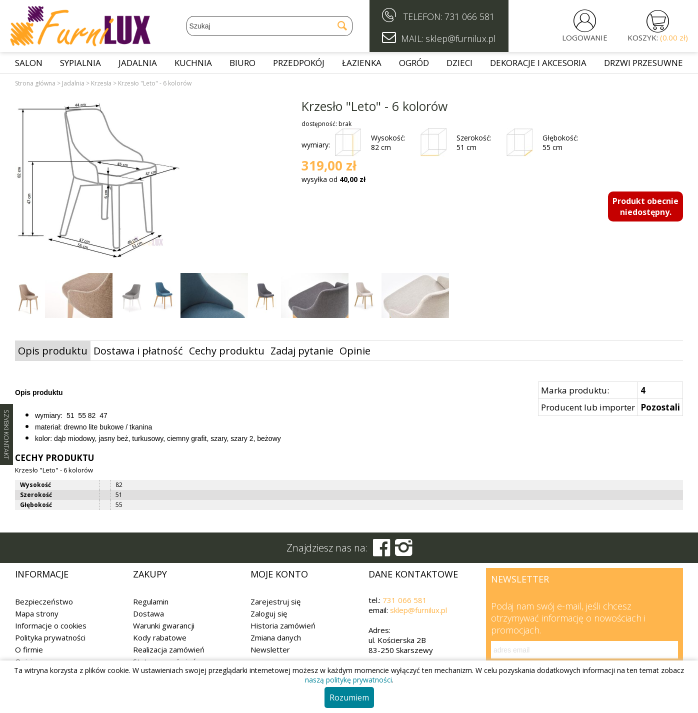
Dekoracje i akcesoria (538, 62)
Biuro (243, 62)
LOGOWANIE (585, 37)
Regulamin (150, 601)
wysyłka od (334, 179)
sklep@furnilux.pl (418, 610)
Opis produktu (53, 351)
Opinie (355, 351)
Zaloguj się (268, 613)
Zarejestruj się (275, 601)
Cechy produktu (226, 351)
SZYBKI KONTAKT (6, 435)
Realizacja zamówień (168, 649)
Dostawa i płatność (138, 351)
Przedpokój (298, 62)
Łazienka (362, 62)
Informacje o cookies (50, 625)
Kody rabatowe (159, 637)
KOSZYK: (658, 37)
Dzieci (459, 62)
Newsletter (270, 649)
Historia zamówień (283, 625)
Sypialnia (80, 62)
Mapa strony (36, 613)
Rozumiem (349, 697)
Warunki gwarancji (163, 625)
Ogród (414, 62)
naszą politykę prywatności (348, 679)
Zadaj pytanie (302, 351)
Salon (28, 62)
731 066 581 (469, 16)
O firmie (29, 649)
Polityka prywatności (50, 637)
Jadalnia (137, 62)
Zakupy (150, 574)
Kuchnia (193, 62)
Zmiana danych (275, 637)
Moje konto (279, 574)
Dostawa (148, 613)
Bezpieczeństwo (44, 601)
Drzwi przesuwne (643, 62)
